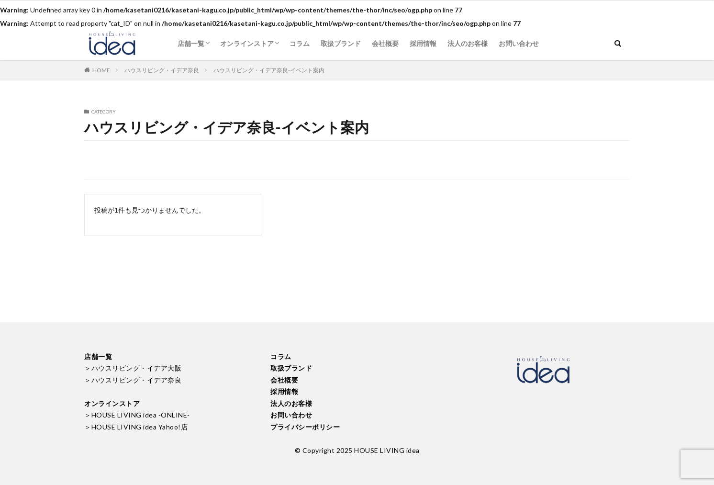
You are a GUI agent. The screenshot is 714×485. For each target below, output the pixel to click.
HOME (101, 70)
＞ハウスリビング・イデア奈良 (132, 380)
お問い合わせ (519, 43)
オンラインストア (247, 43)
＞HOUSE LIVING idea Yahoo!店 (136, 427)
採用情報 (423, 43)
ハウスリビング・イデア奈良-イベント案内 (268, 70)
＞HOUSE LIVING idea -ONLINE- (137, 415)
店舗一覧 (191, 43)
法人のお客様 (467, 43)
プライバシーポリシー (305, 427)
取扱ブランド (341, 43)
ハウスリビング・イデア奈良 (161, 70)
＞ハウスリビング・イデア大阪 (132, 368)
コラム (300, 43)
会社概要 (385, 43)
